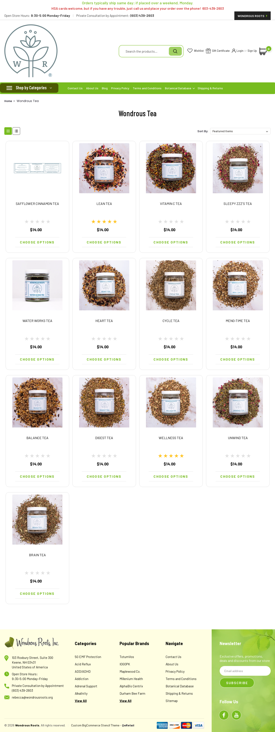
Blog (105, 88)
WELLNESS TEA (171, 438)
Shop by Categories (31, 87)
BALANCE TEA (37, 438)
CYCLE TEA (171, 321)
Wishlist (195, 51)
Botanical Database (180, 88)
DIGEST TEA (104, 438)
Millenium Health (131, 679)
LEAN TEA (104, 203)
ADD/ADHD (83, 671)
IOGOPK (125, 664)
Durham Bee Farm (132, 693)
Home (8, 101)
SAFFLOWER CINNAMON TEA (37, 203)
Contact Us (75, 88)
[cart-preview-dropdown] (263, 51)
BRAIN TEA (37, 555)
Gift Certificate (218, 51)
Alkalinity (81, 693)
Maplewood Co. (130, 671)
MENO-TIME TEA (238, 321)
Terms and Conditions (147, 88)
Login (237, 51)
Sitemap (172, 701)
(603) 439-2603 (22, 690)
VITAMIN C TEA (171, 203)
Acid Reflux (83, 664)
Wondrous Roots (252, 16)
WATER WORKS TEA (37, 321)
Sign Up (252, 50)
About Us (92, 88)
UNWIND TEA (238, 438)
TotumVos (127, 657)
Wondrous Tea (28, 101)
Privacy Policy (120, 88)
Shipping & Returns (210, 88)
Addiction (81, 679)
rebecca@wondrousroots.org (32, 697)
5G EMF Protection (88, 657)
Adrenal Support (86, 686)
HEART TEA (104, 321)
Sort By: (202, 131)
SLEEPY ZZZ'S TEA (238, 203)
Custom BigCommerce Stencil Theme (95, 725)
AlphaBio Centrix (131, 686)
